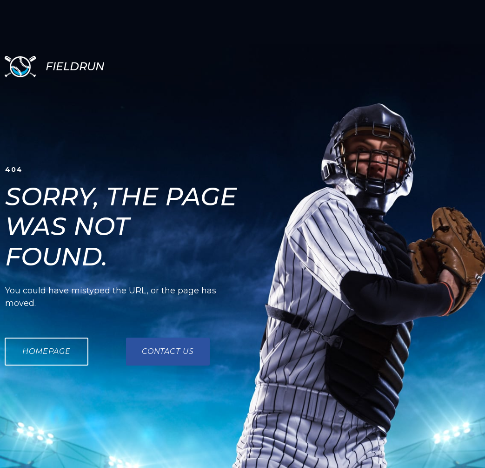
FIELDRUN (75, 66)
